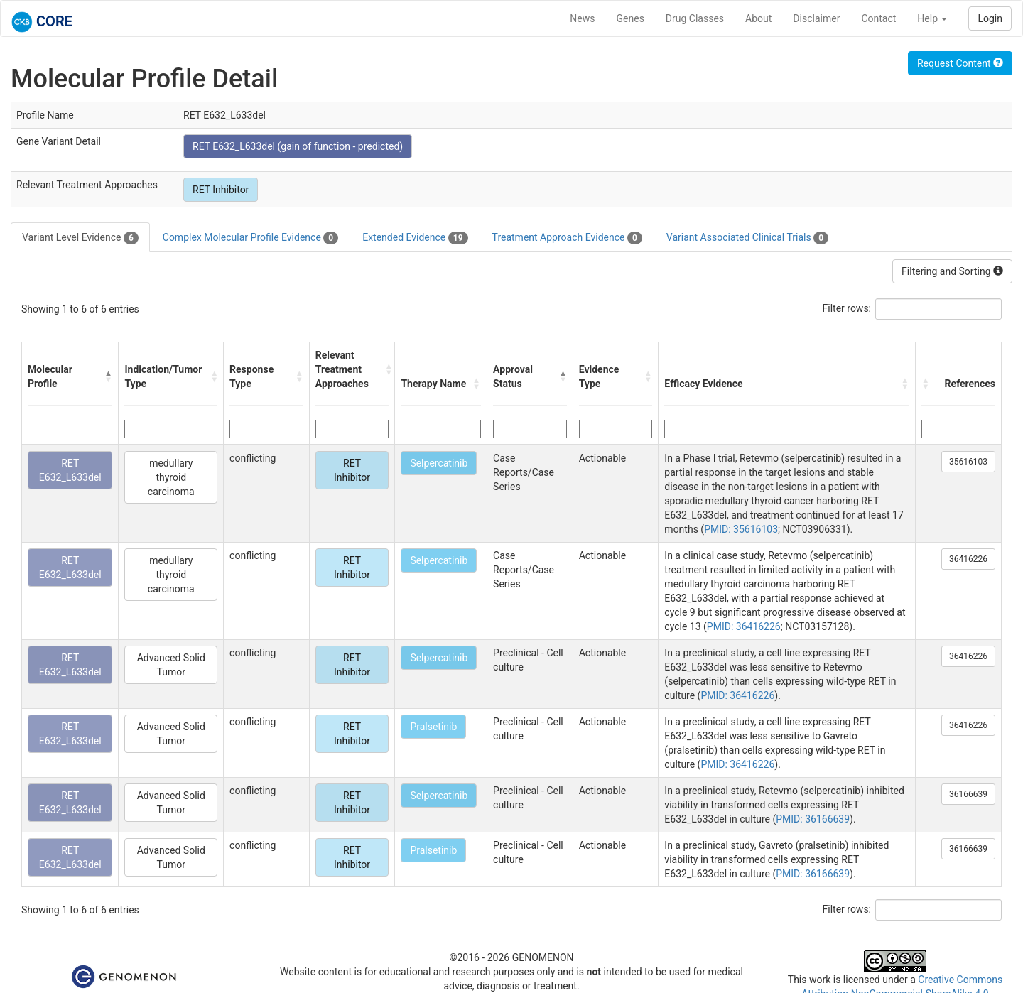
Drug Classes (695, 18)
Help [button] (932, 18)
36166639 (968, 794)
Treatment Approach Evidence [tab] (567, 238)
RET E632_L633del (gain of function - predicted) (298, 146)
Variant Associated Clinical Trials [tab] (747, 238)
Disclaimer (816, 18)
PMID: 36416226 (744, 626)
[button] (108, 376)
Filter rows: (847, 308)
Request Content (960, 63)
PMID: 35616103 (741, 529)
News (582, 18)
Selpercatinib (438, 463)
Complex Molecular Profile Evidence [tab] (250, 238)
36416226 (968, 559)
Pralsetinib (433, 726)
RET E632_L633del (70, 470)
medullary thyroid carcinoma (171, 477)
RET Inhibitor (221, 189)
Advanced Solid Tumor (171, 665)
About (758, 18)
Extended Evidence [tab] (414, 238)
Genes (630, 18)
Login (990, 18)
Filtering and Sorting (952, 271)
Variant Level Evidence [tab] (80, 238)
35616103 (968, 462)
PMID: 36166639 (813, 819)
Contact (878, 18)
